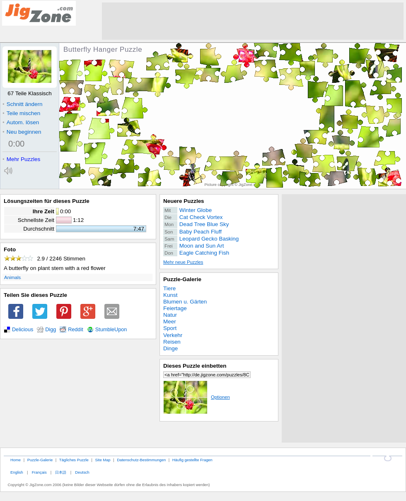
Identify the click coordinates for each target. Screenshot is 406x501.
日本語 (60, 472)
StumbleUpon (111, 329)
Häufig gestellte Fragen (192, 460)
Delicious (22, 329)
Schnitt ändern (22, 104)
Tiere (169, 288)
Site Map (102, 460)
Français (39, 472)
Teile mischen (21, 113)
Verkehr (172, 335)
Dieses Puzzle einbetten (194, 366)
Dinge (170, 348)
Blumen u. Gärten (185, 302)
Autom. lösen (20, 122)
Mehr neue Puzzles (183, 262)
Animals (12, 277)
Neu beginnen (21, 132)
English (16, 472)
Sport (169, 328)
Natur (170, 315)
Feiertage (175, 308)
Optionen (196, 397)
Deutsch (82, 472)
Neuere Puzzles (183, 201)
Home (15, 460)
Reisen (172, 342)
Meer (169, 321)
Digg (50, 329)
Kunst (170, 295)
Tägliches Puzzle (74, 460)
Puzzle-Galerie (182, 279)
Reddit (75, 329)
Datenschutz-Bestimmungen (141, 460)
